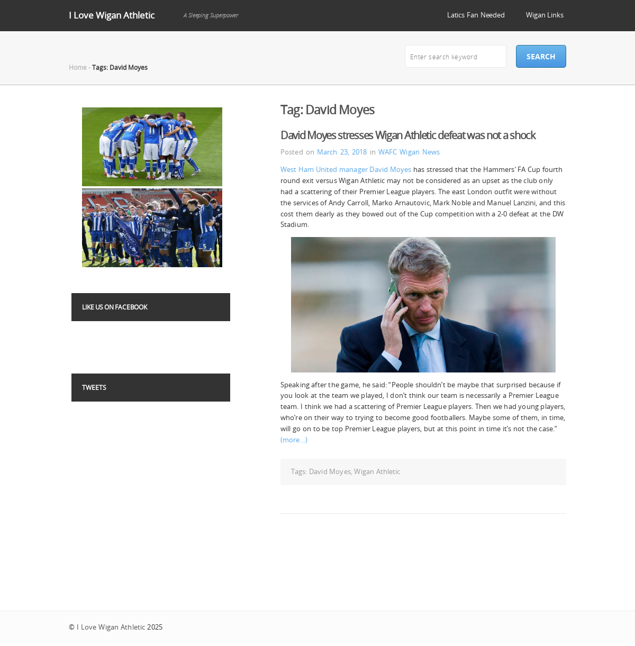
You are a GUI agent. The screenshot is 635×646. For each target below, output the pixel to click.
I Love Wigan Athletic (112, 15)
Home (78, 67)
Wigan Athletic (377, 471)
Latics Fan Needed (476, 15)
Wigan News (420, 152)
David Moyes (330, 471)
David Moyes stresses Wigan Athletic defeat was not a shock (408, 135)
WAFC (387, 152)
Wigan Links (545, 15)
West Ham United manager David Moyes (345, 169)
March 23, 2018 (342, 152)
